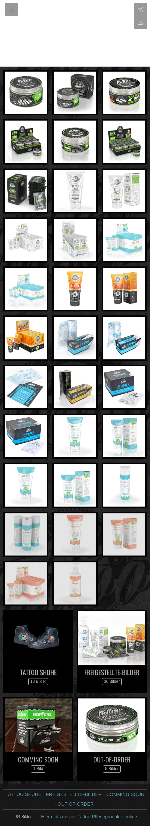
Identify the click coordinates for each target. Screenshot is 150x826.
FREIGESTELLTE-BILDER (111, 672)
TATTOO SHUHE (38, 672)
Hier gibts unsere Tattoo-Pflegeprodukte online (89, 816)
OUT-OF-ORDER (111, 759)
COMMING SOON (38, 759)
